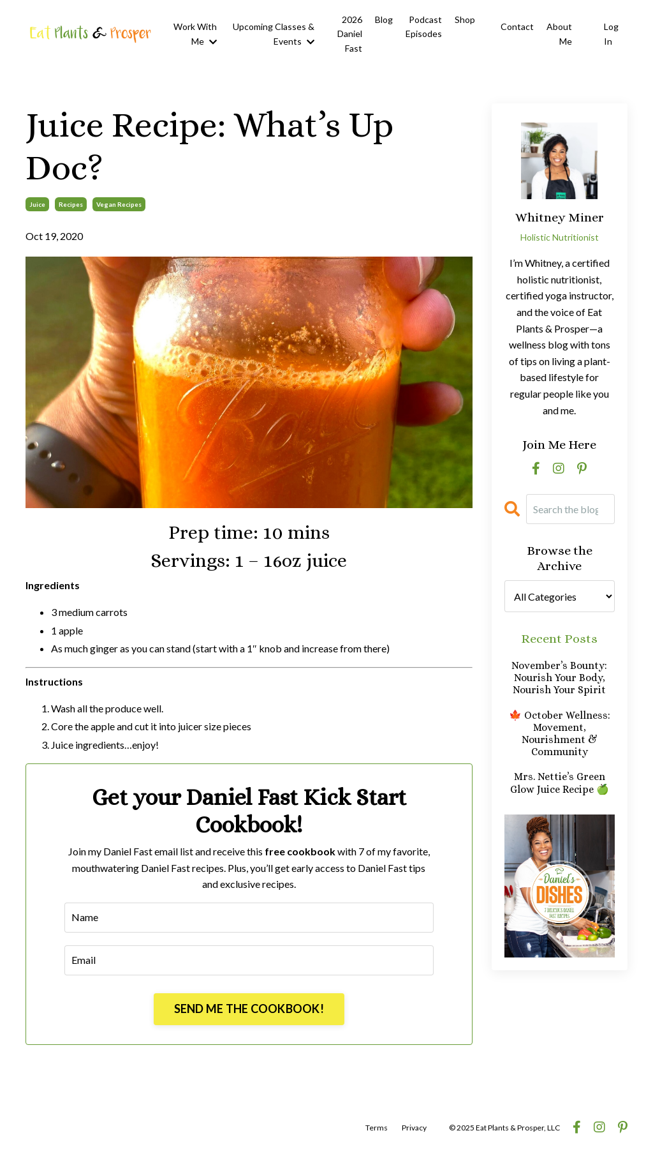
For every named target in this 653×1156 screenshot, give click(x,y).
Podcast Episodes (424, 26)
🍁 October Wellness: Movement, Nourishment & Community (559, 733)
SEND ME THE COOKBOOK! (249, 1009)
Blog (384, 19)
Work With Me (195, 33)
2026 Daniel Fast (349, 34)
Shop (465, 19)
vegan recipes (119, 204)
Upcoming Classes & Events (273, 33)
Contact (517, 26)
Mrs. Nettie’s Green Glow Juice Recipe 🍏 (559, 782)
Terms (376, 1127)
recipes (71, 204)
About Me (559, 33)
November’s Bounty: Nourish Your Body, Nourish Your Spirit (559, 677)
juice (37, 204)
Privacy (414, 1127)
